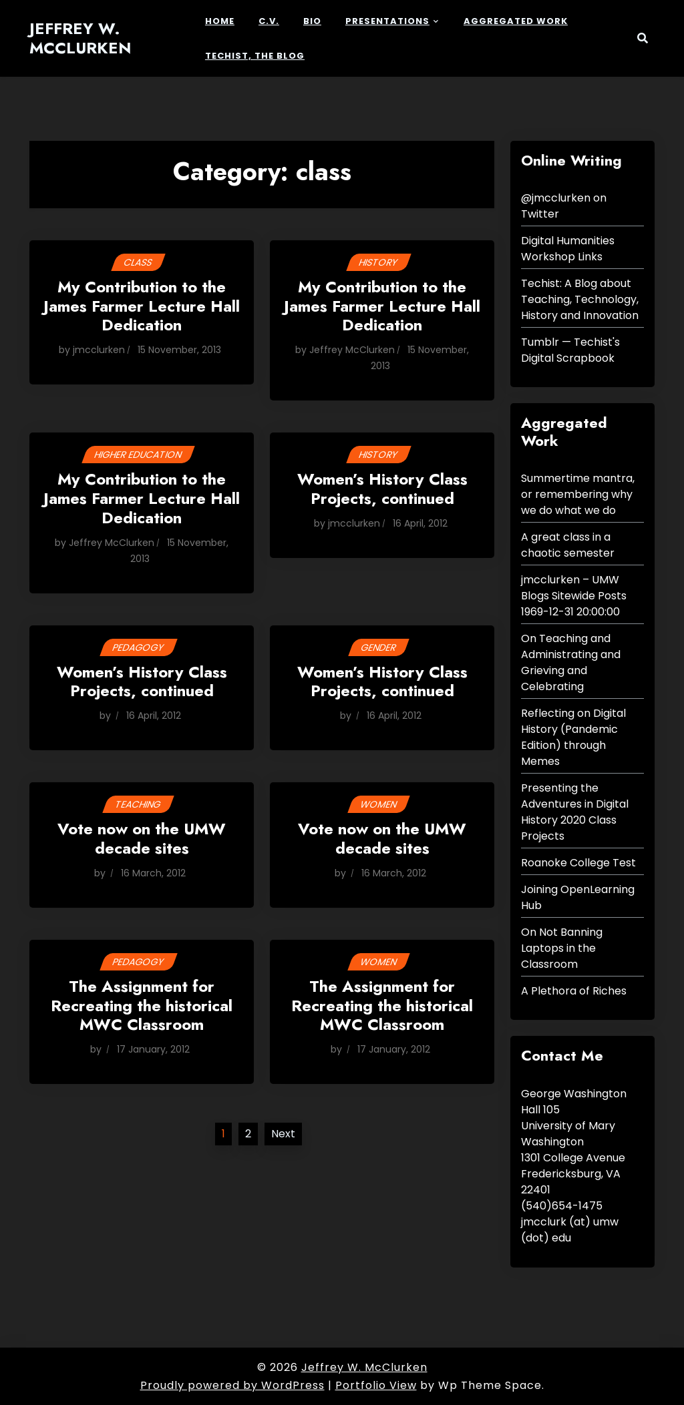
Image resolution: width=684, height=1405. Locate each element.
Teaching (138, 804)
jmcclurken (99, 349)
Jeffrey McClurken (352, 349)
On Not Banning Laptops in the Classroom (562, 948)
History (378, 262)
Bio (312, 21)
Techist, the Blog (255, 55)
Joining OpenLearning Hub (578, 897)
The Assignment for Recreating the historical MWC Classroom (141, 1006)
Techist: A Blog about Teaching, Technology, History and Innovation (580, 299)
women (378, 804)
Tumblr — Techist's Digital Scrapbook (570, 350)
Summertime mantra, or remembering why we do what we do (578, 494)
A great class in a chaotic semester (568, 545)
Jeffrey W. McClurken (80, 38)
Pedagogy (138, 647)
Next (283, 1133)
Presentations (387, 21)
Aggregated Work (516, 21)
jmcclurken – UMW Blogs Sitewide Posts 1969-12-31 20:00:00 (574, 595)
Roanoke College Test (578, 862)
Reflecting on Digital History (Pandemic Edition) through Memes (573, 737)
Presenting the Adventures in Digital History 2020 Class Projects (575, 812)
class (138, 262)
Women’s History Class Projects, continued (382, 490)
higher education (138, 454)
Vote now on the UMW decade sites (141, 840)
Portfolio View (376, 1385)
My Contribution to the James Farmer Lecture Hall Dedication (141, 307)
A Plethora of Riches (574, 991)
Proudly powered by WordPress (232, 1385)
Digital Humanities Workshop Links (568, 248)
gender (378, 647)
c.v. (269, 21)
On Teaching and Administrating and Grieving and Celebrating (571, 662)
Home (219, 21)
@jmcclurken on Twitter (564, 206)
